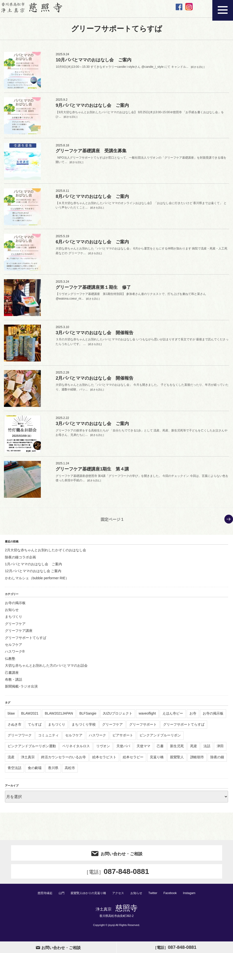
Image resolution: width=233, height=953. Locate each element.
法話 (206, 749)
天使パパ (123, 749)
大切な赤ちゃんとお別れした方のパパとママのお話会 (46, 669)
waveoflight (147, 716)
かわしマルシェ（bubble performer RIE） (37, 581)
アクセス (119, 896)
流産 (11, 760)
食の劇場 (35, 771)
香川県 (53, 771)
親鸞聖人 (177, 760)
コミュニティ (48, 738)
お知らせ (12, 613)
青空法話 (14, 771)
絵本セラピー (133, 760)
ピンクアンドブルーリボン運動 (32, 749)
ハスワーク (97, 738)
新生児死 (177, 749)
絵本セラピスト (104, 760)
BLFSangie (87, 716)
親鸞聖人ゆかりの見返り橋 (88, 896)
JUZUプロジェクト (117, 716)
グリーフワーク (20, 738)
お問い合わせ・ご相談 (116, 856)
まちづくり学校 (84, 727)
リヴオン (103, 749)
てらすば (35, 727)
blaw (11, 716)
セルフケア (13, 648)
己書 (160, 749)
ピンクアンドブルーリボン (160, 738)
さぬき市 (14, 727)
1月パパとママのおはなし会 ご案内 (33, 567)
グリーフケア (15, 627)
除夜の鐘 (217, 760)
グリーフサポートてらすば (25, 641)
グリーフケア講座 (18, 634)
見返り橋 (157, 760)
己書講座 (12, 675)
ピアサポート (122, 738)
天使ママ (143, 749)
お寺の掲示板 (15, 606)
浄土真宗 (28, 760)
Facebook (173, 896)
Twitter (155, 896)
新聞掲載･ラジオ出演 (21, 689)
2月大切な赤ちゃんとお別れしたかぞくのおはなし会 (45, 553)
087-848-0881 (116, 875)
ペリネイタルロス (76, 749)
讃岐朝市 (197, 760)
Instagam (192, 896)
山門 (59, 896)
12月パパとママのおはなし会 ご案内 (33, 574)
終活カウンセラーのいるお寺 (63, 760)
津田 (220, 749)
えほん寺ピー (172, 716)
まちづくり (13, 620)
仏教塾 (10, 662)
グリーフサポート (143, 727)
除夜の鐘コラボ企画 (20, 560)
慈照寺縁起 (42, 896)
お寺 (192, 716)
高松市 (70, 771)
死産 (193, 749)
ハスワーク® (15, 655)
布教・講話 (13, 683)
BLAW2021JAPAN (59, 716)
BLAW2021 (29, 716)
